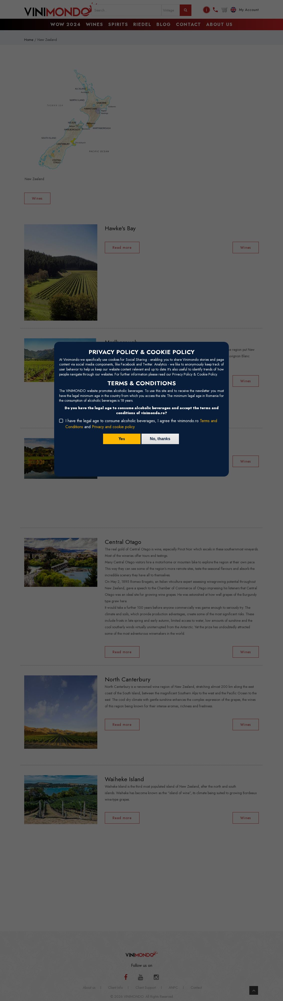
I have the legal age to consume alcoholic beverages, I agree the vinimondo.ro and (141, 424)
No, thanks (160, 439)
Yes (122, 439)
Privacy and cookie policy (113, 427)
